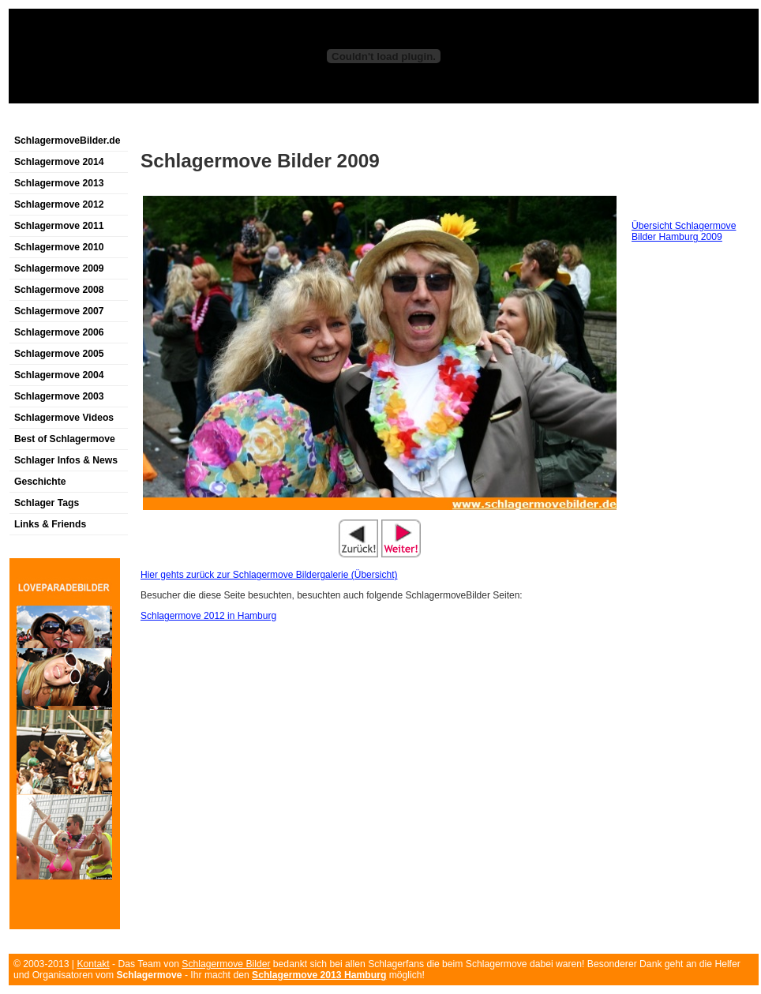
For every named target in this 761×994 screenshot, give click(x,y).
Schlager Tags (46, 502)
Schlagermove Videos (64, 417)
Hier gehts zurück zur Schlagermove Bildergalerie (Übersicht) (269, 574)
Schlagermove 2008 (59, 289)
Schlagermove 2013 (59, 183)
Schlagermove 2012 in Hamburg (208, 615)
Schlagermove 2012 (59, 204)
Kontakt (93, 964)
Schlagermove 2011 (59, 225)
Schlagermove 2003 (59, 396)
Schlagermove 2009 (59, 268)
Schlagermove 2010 (59, 247)
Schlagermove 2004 (59, 375)
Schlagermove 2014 (59, 161)
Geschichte (40, 481)
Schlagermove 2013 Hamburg (319, 975)
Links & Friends (50, 524)
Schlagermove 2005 (59, 353)
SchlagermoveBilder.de (67, 140)
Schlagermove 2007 (59, 311)
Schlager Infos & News (66, 460)
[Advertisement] (193, 121)
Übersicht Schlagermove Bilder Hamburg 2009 (684, 231)
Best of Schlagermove (64, 438)
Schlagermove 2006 (59, 332)
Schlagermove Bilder (226, 964)
